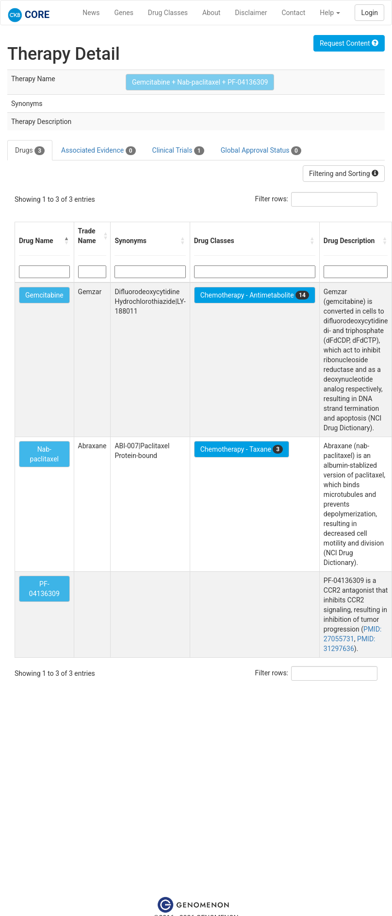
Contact (293, 13)
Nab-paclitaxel (44, 454)
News (90, 13)
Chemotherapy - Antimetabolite (254, 295)
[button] (67, 241)
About (211, 13)
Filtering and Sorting (343, 173)
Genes (123, 13)
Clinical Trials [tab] (178, 150)
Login (369, 13)
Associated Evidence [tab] (98, 150)
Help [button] (330, 13)
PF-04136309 (44, 589)
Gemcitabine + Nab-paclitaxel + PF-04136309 (200, 82)
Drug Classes (168, 13)
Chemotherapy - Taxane (241, 449)
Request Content (349, 43)
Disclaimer (251, 13)
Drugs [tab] (30, 150)
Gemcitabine (44, 295)
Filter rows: (272, 199)
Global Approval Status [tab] (261, 150)
